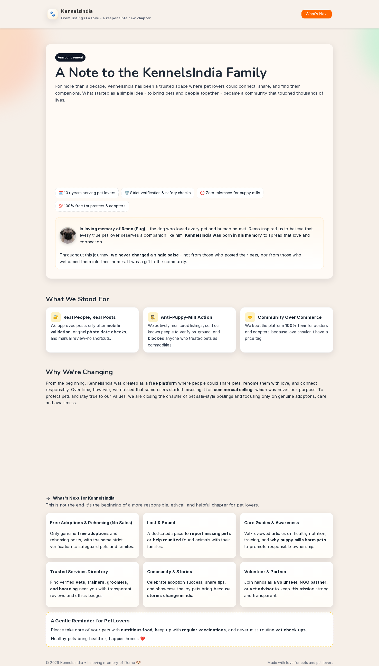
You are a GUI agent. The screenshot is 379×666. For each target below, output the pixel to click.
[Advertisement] (189, 147)
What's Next (317, 14)
